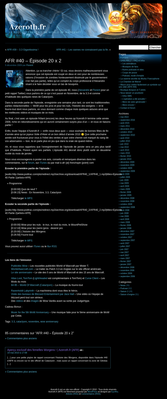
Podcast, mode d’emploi (133, 76)
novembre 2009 (127, 165)
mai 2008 (124, 216)
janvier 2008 (125, 228)
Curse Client (91, 278)
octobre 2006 (126, 273)
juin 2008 (124, 213)
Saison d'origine (127, 294)
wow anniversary (49, 321)
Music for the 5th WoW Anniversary (30, 312)
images (35, 301)
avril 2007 (124, 255)
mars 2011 (125, 126)
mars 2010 (125, 153)
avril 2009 (124, 186)
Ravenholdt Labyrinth (22, 290)
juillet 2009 (125, 177)
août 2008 (124, 210)
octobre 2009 (126, 168)
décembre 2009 (127, 162)
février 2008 (125, 225)
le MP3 (28, 198)
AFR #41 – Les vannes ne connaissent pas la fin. (82, 49)
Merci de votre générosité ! (134, 102)
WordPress (92, 392)
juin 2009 (124, 180)
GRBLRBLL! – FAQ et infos (132, 61)
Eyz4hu (114, 392)
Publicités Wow (19, 265)
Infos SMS (127, 96)
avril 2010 (124, 150)
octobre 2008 (126, 204)
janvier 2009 (125, 195)
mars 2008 (125, 222)
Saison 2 (124, 291)
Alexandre (83, 90)
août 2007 (124, 243)
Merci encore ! (128, 105)
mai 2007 (124, 252)
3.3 (13, 321)
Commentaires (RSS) (90, 394)
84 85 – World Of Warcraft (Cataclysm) (32, 285)
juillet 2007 (125, 246)
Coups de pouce (129, 73)
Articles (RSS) (72, 394)
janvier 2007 (125, 264)
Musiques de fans (130, 67)
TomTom (27, 278)
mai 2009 (124, 183)
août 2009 (124, 174)
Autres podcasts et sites (133, 70)
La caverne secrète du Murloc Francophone (139, 79)
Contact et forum (127, 108)
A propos (124, 58)
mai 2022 (124, 117)
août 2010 (124, 138)
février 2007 (125, 261)
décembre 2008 (127, 198)
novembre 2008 (127, 201)
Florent (29, 65)
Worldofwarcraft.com (22, 269)
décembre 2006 (127, 267)
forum (31, 162)
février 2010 (125, 156)
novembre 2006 (127, 270)
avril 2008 (124, 219)
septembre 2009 (127, 171)
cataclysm (21, 321)
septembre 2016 (127, 120)
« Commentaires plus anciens (21, 338)
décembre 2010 (127, 129)
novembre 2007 (127, 234)
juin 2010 (124, 144)
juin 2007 (124, 249)
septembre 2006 (127, 276)
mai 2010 (124, 147)
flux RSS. (52, 246)
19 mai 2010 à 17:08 (17, 352)
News (122, 285)
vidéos (19, 301)
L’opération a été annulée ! (134, 99)
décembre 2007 (127, 231)
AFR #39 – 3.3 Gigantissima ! (22, 49)
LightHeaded (40, 278)
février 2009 (125, 192)
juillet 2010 (125, 141)
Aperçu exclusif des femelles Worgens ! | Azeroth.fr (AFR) (43, 349)
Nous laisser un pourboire (131, 93)
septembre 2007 (127, 240)
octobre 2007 (126, 237)
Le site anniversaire (21, 272)
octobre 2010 (126, 132)
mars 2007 (125, 258)
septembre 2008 (127, 207)
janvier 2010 (125, 159)
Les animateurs (129, 64)
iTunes (43, 162)
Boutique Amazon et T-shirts (132, 90)
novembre (33, 321)
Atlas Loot (16, 278)
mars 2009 (125, 189)
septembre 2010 (127, 135)
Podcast (124, 288)
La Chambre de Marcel (130, 82)
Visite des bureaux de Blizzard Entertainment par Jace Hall (42, 294)
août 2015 (124, 123)
